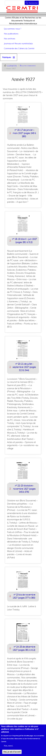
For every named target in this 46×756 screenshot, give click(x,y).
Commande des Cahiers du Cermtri (19, 48)
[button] (23, 116)
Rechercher (33, 3)
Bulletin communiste (28, 65)
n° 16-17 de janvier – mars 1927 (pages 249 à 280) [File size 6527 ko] (24, 133)
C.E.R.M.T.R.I (12, 66)
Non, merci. (8, 748)
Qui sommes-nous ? (12, 28)
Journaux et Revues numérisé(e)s (18, 43)
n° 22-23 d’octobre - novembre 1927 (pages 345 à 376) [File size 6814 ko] (24, 488)
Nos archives (9, 38)
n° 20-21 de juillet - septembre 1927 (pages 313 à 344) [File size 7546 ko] (24, 366)
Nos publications (11, 33)
